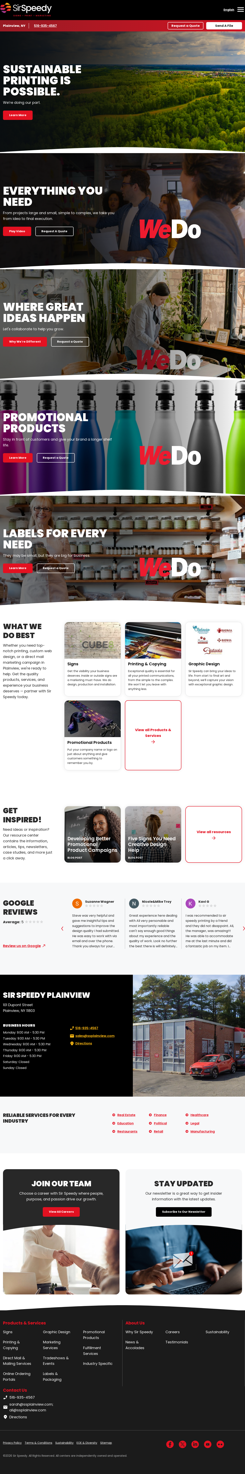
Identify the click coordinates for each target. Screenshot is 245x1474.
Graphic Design (204, 664)
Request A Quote (54, 231)
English (229, 10)
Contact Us (15, 1390)
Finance (160, 1115)
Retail (158, 1131)
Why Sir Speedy (139, 1331)
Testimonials (176, 1342)
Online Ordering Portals (16, 1376)
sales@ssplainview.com (92, 1036)
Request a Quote (185, 25)
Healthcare (200, 1115)
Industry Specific (98, 1363)
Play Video (17, 231)
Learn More (17, 115)
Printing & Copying (147, 664)
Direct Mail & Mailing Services (17, 1360)
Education (125, 1123)
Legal (195, 1123)
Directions (80, 1043)
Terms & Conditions (38, 1443)
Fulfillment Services (92, 1350)
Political (160, 1123)
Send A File (224, 25)
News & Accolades (134, 1345)
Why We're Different (25, 342)
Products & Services (24, 1322)
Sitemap (106, 1443)
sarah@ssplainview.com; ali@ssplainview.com (28, 1407)
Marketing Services (51, 1345)
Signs (72, 664)
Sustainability (217, 1331)
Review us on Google (22, 945)
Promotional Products (89, 742)
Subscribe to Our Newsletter (183, 1212)
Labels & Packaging (52, 1376)
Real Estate (126, 1115)
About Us (135, 1322)
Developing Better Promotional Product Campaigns (92, 844)
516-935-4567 (46, 25)
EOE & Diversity (87, 1443)
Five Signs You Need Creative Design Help (152, 844)
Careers (172, 1331)
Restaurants (127, 1131)
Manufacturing (203, 1131)
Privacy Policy (12, 1443)
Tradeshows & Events (56, 1360)
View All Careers (61, 1212)
